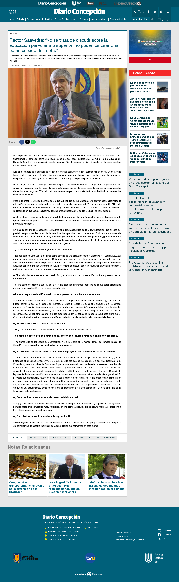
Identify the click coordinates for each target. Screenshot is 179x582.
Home (11, 19)
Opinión (30, 19)
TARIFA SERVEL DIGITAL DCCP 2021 (63, 535)
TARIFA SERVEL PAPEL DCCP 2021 (62, 539)
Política (48, 19)
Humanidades (136, 19)
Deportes (70, 19)
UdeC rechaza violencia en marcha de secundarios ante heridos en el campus (106, 485)
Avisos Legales (139, 12)
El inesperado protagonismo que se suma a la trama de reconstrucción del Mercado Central (142, 140)
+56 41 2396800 (93, 528)
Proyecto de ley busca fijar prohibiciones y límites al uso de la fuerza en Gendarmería (149, 266)
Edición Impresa (163, 19)
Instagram (164, 530)
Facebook (164, 535)
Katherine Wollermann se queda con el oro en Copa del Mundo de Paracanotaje (143, 157)
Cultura (83, 19)
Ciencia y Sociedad (118, 19)
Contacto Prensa (122, 536)
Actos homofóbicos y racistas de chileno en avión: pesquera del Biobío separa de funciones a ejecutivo (142, 105)
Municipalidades (98, 19)
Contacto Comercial (123, 533)
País (146, 19)
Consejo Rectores (60, 438)
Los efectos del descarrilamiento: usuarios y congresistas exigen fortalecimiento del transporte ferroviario (148, 205)
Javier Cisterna (20, 66)
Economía (59, 19)
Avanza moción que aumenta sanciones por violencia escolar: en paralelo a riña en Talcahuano (150, 228)
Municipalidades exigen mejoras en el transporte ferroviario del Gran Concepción (149, 182)
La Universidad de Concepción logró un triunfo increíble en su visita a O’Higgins (142, 122)
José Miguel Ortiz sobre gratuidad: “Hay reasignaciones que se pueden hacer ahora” (65, 487)
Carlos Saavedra (38, 438)
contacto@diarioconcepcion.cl (64, 531)
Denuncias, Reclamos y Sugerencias (130, 540)
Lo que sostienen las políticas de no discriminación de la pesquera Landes (142, 87)
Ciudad (39, 19)
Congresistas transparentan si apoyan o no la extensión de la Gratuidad (27, 487)
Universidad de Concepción (102, 438)
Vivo (150, 59)
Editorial (20, 19)
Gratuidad (79, 438)
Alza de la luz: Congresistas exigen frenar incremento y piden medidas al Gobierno (150, 247)
